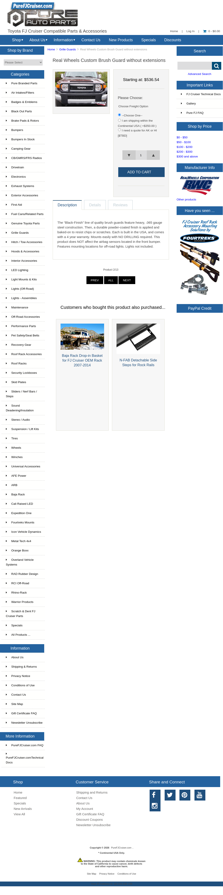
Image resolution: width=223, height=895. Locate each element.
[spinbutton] (141, 155)
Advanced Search (199, 74)
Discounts (172, 40)
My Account (84, 809)
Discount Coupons (89, 819)
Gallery (188, 103)
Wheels (13, 447)
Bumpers (14, 130)
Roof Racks (16, 363)
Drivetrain (15, 167)
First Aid (14, 204)
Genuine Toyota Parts (23, 223)
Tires (12, 438)
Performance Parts (21, 326)
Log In (190, 31)
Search (200, 51)
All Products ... (18, 634)
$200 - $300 (185, 151)
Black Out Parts (19, 111)
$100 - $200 (185, 147)
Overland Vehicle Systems (20, 562)
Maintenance (17, 307)
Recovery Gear (18, 344)
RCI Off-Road (17, 583)
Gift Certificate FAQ (21, 713)
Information (63, 40)
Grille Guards (67, 49)
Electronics (16, 176)
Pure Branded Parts (21, 83)
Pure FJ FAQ (192, 112)
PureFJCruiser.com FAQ (24, 745)
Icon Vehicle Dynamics (23, 531)
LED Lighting (17, 270)
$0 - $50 (182, 137)
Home (174, 31)
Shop (16, 40)
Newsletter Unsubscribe (24, 722)
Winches (14, 457)
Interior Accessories (21, 260)
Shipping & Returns (21, 666)
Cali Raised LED (19, 503)
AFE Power (16, 475)
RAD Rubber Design (22, 574)
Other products (186, 199)
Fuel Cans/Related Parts (25, 214)
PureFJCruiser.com (121, 847)
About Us (37, 40)
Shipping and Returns (92, 792)
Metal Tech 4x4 (18, 541)
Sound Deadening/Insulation (20, 408)
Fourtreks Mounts (20, 522)
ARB (11, 485)
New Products (121, 40)
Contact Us (90, 40)
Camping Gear (18, 148)
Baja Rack (15, 494)
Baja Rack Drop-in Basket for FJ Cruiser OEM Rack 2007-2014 (82, 360)
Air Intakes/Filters (20, 92)
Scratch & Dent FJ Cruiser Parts (20, 614)
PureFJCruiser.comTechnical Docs (25, 758)
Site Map (14, 704)
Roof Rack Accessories (24, 354)
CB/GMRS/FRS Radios (24, 158)
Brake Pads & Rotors (22, 120)
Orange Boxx (17, 550)
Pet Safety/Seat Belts (22, 335)
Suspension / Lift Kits (22, 429)
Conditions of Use (20, 685)
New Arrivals (23, 809)
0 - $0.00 (211, 31)
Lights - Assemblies (21, 298)
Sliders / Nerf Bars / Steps (21, 394)
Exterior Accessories (22, 195)
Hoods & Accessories (22, 251)
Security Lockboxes (21, 372)
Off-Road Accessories (23, 316)
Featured (20, 798)
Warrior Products (19, 602)
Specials (148, 40)
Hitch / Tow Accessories (24, 242)
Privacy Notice (18, 676)
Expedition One (19, 513)
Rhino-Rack (16, 592)
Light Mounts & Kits (21, 279)
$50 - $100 (184, 142)
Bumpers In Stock (20, 139)
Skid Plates (16, 382)
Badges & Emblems (21, 102)
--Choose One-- (132, 115)
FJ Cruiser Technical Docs (201, 94)
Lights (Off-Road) (20, 288)
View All (19, 814)
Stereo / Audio (18, 419)
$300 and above (187, 156)
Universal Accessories (23, 466)
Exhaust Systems (20, 186)
